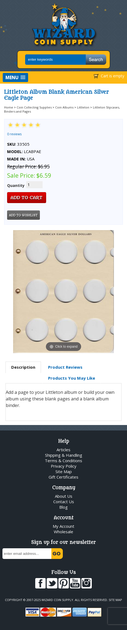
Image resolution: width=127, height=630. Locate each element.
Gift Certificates (63, 477)
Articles (63, 449)
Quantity (16, 185)
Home (8, 107)
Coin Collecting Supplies (34, 107)
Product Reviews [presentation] (65, 367)
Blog (63, 507)
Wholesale (63, 531)
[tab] (23, 367)
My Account (63, 526)
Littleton (83, 107)
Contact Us (63, 501)
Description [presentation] (23, 367)
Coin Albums (64, 107)
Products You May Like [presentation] (71, 378)
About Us (63, 496)
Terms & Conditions (63, 460)
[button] (15, 77)
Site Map (63, 471)
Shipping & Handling (63, 455)
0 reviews (14, 134)
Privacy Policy (63, 466)
